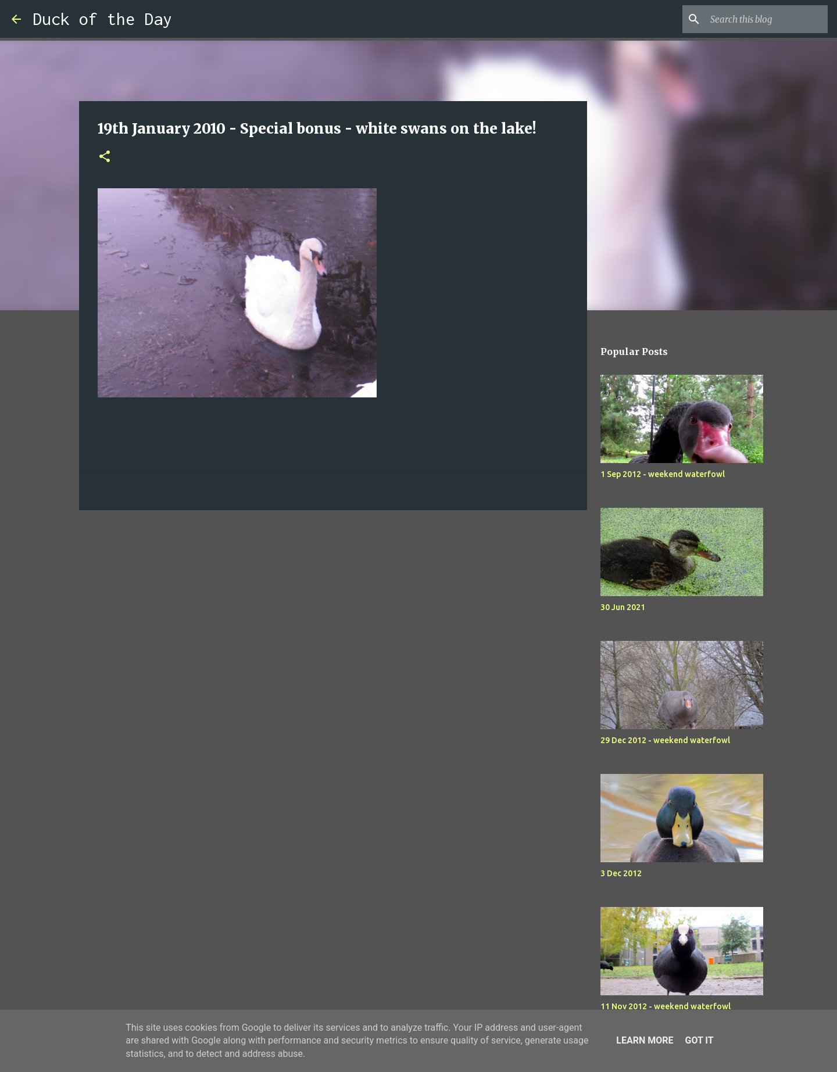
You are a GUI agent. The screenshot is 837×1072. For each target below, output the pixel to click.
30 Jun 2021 (622, 607)
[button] (105, 157)
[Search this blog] (767, 19)
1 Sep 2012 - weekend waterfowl (662, 474)
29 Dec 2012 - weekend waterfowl (665, 740)
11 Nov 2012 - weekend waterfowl (665, 1006)
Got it (699, 1040)
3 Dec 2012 (621, 873)
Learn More (644, 1040)
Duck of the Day (102, 18)
